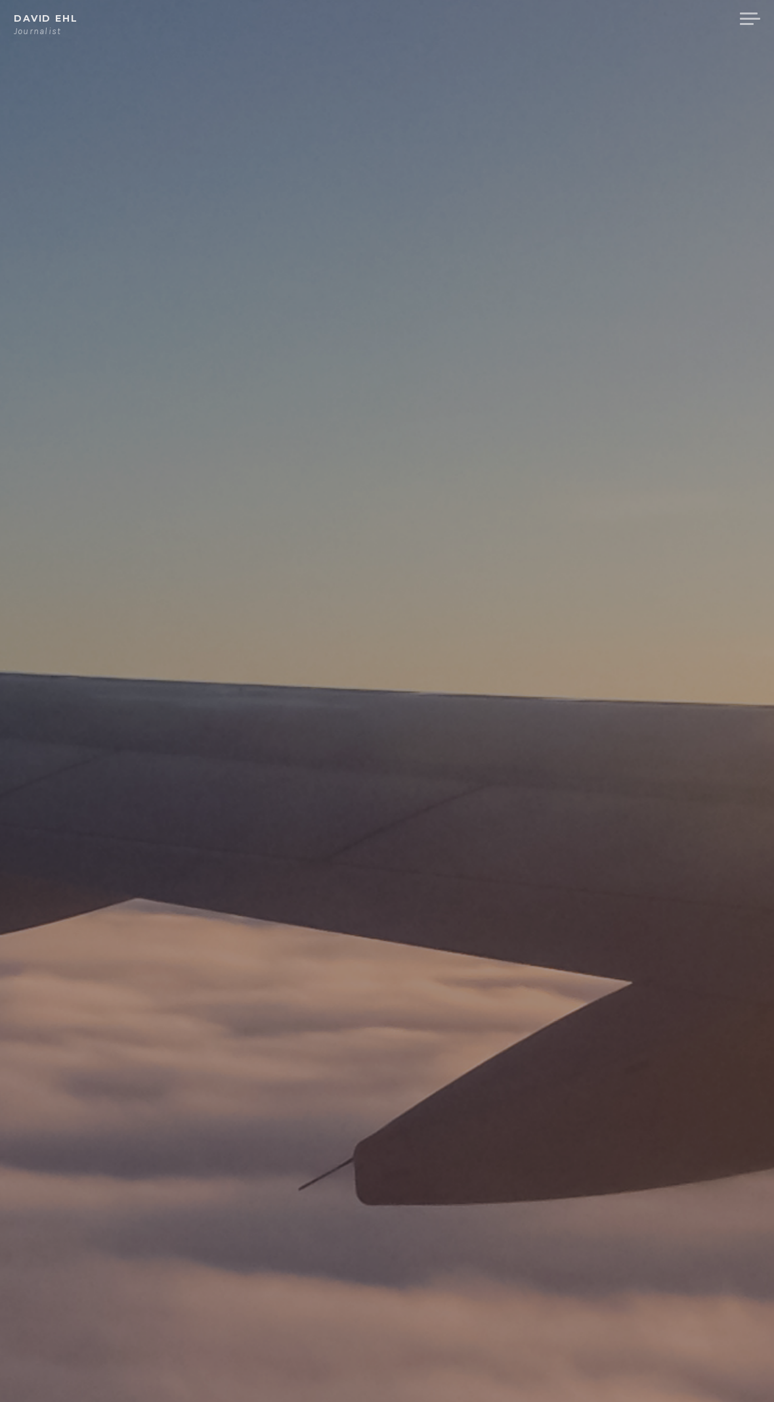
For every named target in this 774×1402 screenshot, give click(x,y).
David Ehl (46, 18)
